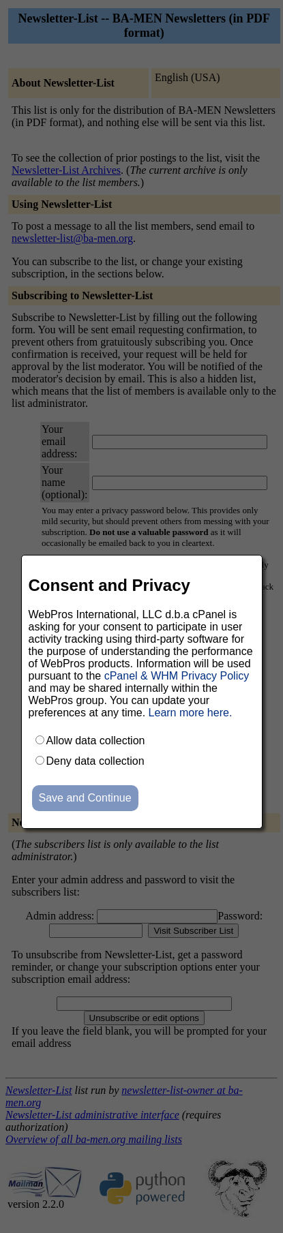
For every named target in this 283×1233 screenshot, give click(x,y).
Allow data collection (95, 740)
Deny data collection (95, 761)
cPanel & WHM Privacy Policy (177, 676)
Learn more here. (191, 712)
